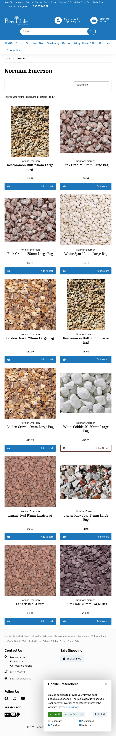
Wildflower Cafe (65, 2)
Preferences (86, 720)
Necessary (55, 720)
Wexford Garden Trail (82, 2)
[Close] (106, 684)
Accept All (55, 714)
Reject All (100, 714)
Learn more (72, 707)
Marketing (85, 725)
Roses (19, 43)
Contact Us (13, 50)
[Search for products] (56, 31)
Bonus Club (9, 2)
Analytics (54, 725)
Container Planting (34, 2)
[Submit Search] (91, 31)
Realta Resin (98, 2)
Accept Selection (74, 714)
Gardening (53, 43)
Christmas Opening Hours (17, 6)
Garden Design (50, 2)
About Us (20, 2)
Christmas (105, 43)
